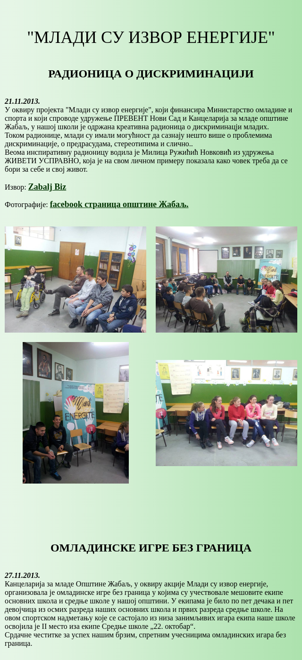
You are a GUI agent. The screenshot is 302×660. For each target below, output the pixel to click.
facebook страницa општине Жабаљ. (119, 204)
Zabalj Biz (47, 187)
